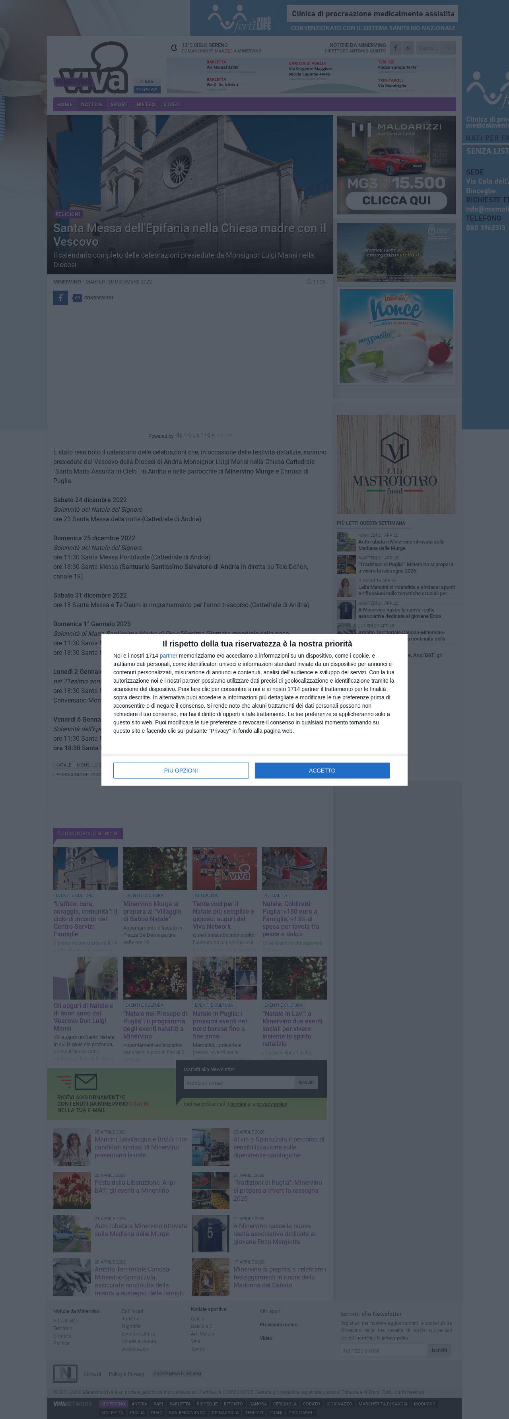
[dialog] (254, 710)
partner (168, 655)
